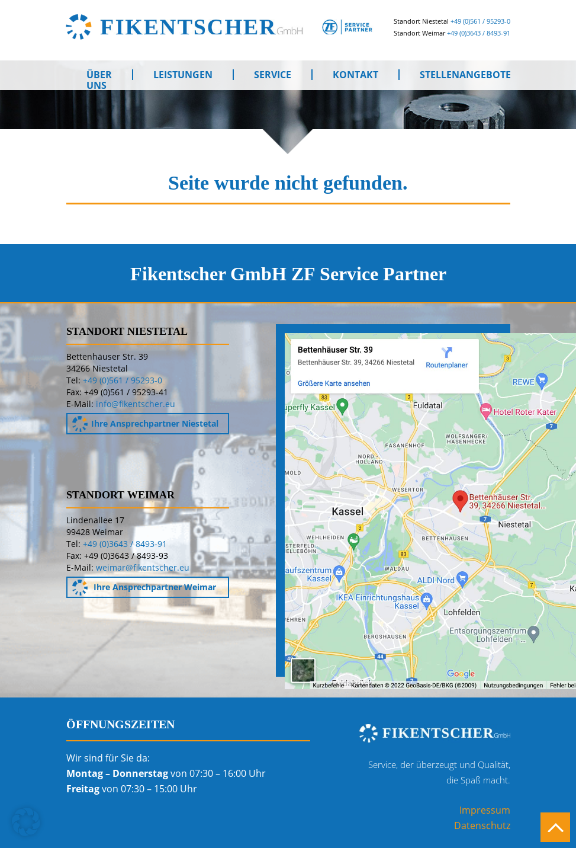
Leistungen (183, 74)
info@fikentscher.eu (135, 403)
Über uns (99, 74)
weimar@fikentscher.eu (142, 567)
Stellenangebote (465, 74)
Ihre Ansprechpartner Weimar (144, 588)
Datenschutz (482, 825)
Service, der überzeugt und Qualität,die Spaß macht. (439, 772)
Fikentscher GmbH (237, 26)
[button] (26, 822)
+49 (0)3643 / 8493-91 (478, 32)
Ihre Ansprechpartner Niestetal (145, 424)
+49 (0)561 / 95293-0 (480, 21)
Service (272, 74)
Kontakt (355, 74)
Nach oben (555, 827)
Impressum (484, 810)
